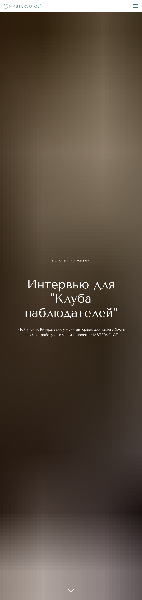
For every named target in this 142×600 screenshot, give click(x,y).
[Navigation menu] (135, 6)
